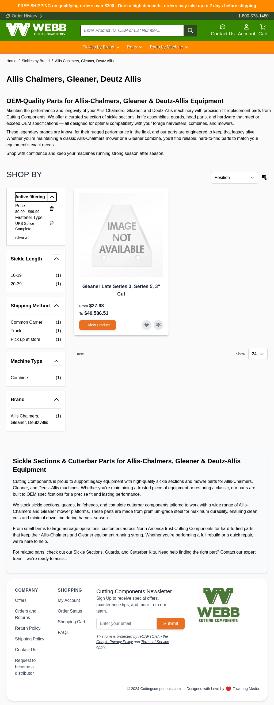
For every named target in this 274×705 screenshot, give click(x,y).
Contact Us (223, 30)
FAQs (63, 632)
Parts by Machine (166, 47)
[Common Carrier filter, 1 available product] (36, 322)
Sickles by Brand (98, 47)
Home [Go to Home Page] (11, 61)
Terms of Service (155, 642)
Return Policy (27, 628)
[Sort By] (234, 178)
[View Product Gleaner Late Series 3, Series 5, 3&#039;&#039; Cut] (97, 325)
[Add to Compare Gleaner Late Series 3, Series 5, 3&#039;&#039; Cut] (158, 325)
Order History (24, 16)
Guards (112, 552)
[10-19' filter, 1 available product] (36, 275)
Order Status (70, 611)
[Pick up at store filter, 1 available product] (36, 339)
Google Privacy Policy (114, 642)
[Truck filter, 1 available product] (36, 331)
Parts (132, 47)
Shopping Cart (71, 622)
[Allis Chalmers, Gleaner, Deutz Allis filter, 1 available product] (36, 419)
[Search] (190, 30)
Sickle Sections (88, 552)
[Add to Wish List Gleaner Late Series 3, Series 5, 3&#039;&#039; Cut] (146, 325)
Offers (20, 600)
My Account (69, 600)
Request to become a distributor (25, 667)
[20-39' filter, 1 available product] (36, 284)
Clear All (22, 238)
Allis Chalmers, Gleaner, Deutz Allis (84, 61)
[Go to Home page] (36, 29)
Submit (170, 623)
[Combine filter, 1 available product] (36, 378)
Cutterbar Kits (143, 552)
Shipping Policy (29, 639)
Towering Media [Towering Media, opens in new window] (246, 689)
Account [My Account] (246, 30)
